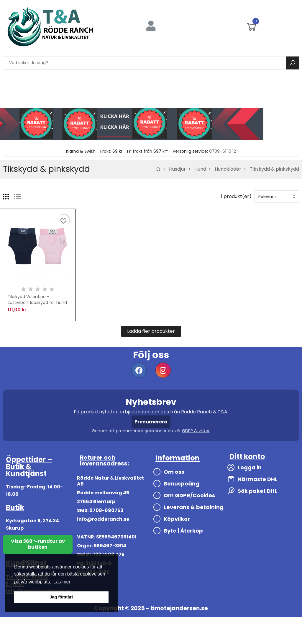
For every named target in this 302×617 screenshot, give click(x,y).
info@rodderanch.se (103, 519)
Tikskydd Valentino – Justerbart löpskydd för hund (37, 299)
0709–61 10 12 (222, 151)
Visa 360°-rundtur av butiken (38, 544)
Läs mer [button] (61, 581)
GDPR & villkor (196, 431)
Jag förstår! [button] (61, 597)
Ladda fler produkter (151, 331)
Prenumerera (151, 421)
